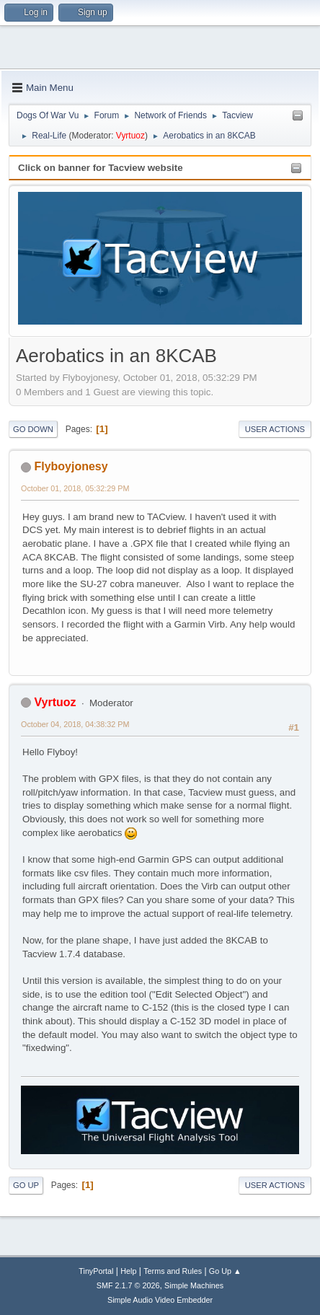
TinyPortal (96, 1271)
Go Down (33, 429)
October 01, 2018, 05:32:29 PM (75, 488)
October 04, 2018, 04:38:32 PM (75, 724)
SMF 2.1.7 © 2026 (128, 1285)
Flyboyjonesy (70, 466)
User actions (275, 429)
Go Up (26, 1185)
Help (128, 1271)
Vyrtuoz (130, 136)
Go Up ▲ (225, 1271)
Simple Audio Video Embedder (160, 1300)
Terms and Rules (172, 1271)
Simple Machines (193, 1285)
